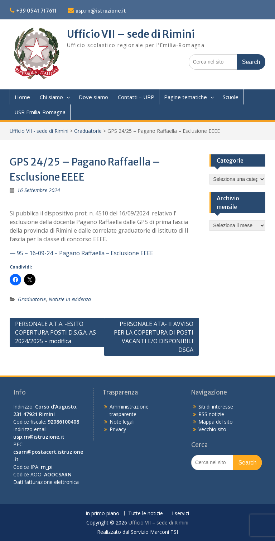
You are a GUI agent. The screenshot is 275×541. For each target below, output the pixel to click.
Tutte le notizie (145, 513)
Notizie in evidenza (70, 299)
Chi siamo (51, 97)
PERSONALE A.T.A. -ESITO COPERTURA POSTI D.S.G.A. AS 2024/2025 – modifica (55, 332)
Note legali (122, 421)
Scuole (230, 97)
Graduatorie (88, 130)
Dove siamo (93, 97)
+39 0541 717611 (36, 11)
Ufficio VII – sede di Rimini (131, 34)
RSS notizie (211, 414)
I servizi (180, 513)
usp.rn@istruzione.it (101, 11)
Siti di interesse (215, 406)
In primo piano (102, 513)
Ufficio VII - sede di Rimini (39, 130)
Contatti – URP (136, 97)
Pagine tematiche (185, 97)
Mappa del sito (215, 421)
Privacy (118, 429)
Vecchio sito (212, 429)
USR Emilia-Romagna (40, 112)
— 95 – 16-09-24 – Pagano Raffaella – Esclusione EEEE (81, 253)
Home (22, 97)
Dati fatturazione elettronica (46, 482)
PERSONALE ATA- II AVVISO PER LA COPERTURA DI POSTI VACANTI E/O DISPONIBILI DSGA (153, 337)
